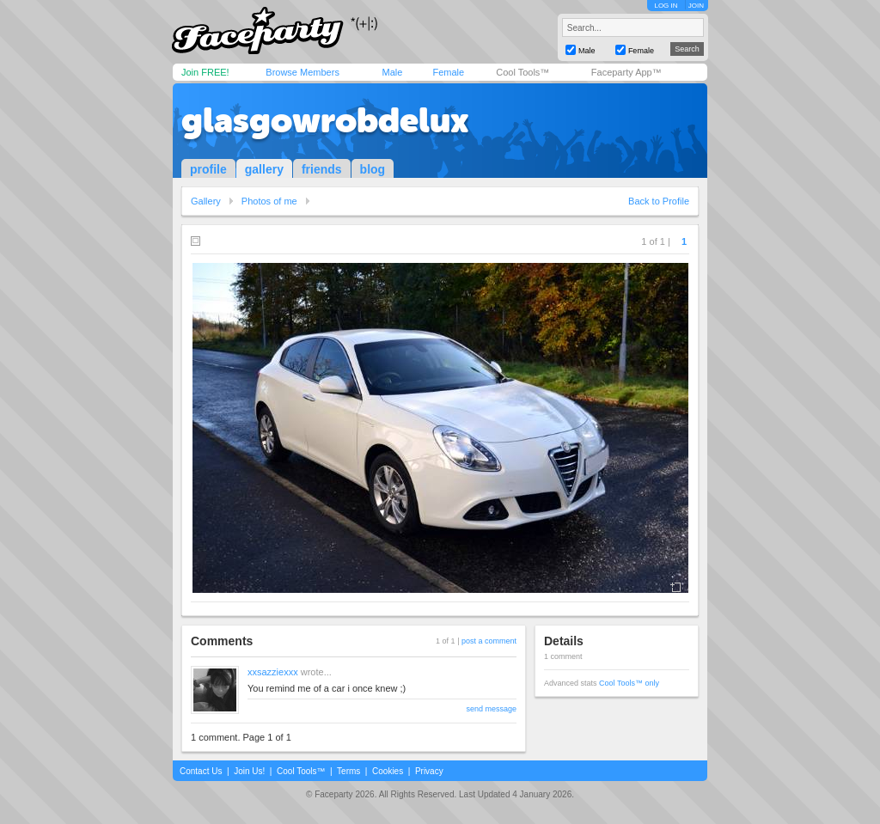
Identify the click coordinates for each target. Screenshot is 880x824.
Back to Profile (658, 201)
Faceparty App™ (626, 72)
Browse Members (302, 72)
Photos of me (269, 201)
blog (373, 169)
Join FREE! (205, 72)
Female (448, 72)
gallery (264, 169)
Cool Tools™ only (629, 683)
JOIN (696, 5)
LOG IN (665, 5)
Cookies (387, 771)
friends (322, 169)
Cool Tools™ (522, 72)
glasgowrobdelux (325, 120)
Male (392, 72)
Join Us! (249, 771)
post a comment (488, 641)
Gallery (206, 201)
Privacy (429, 771)
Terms (348, 771)
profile (208, 169)
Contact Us (201, 771)
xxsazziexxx (273, 672)
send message (491, 709)
